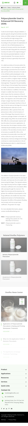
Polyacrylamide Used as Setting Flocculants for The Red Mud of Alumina (14, 218)
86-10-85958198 (9, 397)
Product (4, 369)
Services (4, 382)
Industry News (16, 7)
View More (7, 332)
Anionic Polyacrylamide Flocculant (10, 255)
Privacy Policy (12, 419)
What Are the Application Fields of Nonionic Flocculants (14, 341)
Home (4, 7)
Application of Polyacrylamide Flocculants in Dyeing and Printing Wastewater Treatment (14, 327)
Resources (5, 378)
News (9, 7)
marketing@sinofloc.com (12, 393)
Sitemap (3, 419)
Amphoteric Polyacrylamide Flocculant (12, 277)
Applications (5, 374)
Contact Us (5, 390)
